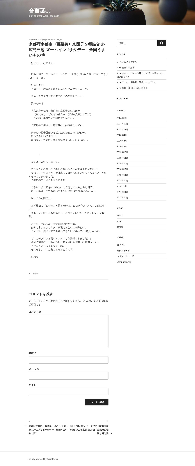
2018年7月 (122, 186)
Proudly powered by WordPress (43, 459)
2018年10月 (122, 180)
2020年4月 (122, 135)
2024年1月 (122, 118)
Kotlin (119, 215)
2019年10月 (122, 163)
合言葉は (40, 11)
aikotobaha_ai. (55, 40)
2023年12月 (122, 123)
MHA (119, 221)
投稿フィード (123, 250)
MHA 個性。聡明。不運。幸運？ (132, 88)
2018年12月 (122, 169)
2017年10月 (122, 197)
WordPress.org (124, 262)
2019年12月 (122, 152)
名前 (33, 353)
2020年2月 (122, 146)
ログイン (121, 245)
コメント (35, 312)
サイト (32, 385)
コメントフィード (125, 256)
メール (34, 369)
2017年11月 (122, 192)
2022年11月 (122, 129)
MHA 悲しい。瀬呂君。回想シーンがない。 (137, 82)
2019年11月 (122, 158)
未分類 (35, 273)
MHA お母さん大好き (127, 62)
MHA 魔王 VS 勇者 (126, 67)
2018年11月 (122, 175)
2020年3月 (122, 141)
